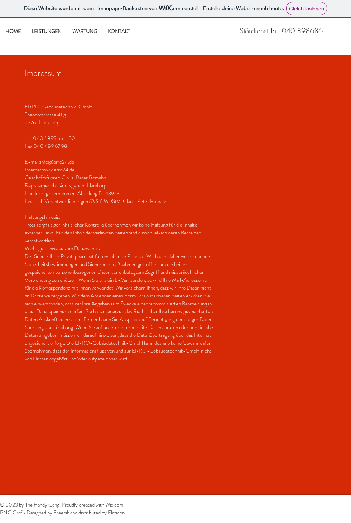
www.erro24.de (58, 170)
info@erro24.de (57, 162)
